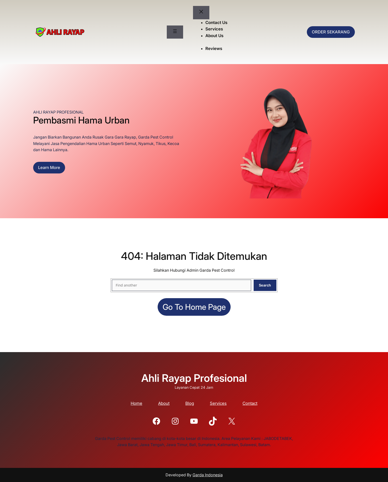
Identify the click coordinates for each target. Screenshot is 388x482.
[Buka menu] (175, 32)
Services (218, 403)
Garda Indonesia (208, 474)
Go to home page (194, 307)
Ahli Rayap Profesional (194, 378)
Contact (249, 403)
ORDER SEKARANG (331, 31)
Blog (189, 403)
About (164, 403)
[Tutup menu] (201, 12)
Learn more (49, 167)
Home (136, 403)
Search (265, 285)
